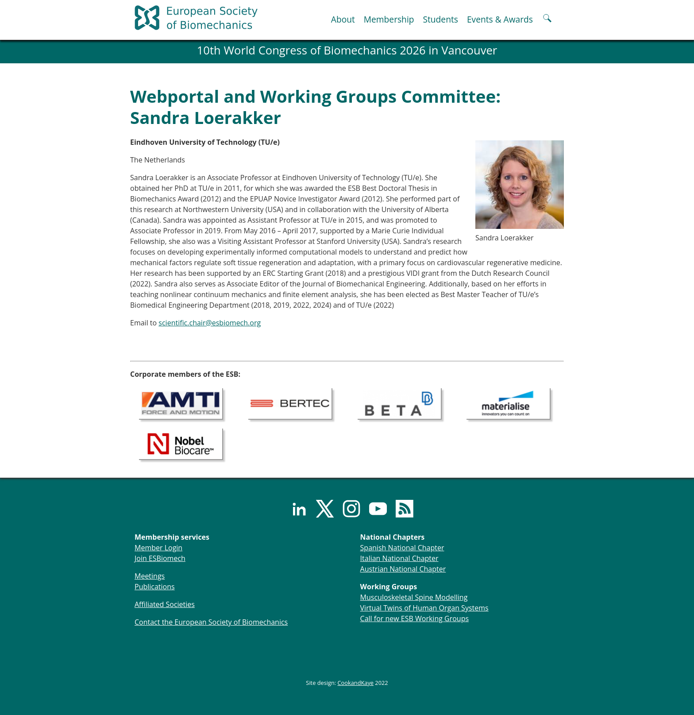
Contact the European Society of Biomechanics (211, 622)
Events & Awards (500, 19)
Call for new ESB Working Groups (414, 618)
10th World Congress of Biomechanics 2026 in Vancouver (347, 50)
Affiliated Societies (165, 604)
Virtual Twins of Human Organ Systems (424, 608)
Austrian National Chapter (403, 569)
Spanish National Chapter (402, 548)
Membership (389, 19)
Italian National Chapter (399, 558)
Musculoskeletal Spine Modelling (414, 597)
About (343, 19)
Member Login (158, 548)
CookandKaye (356, 683)
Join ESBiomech (160, 558)
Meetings (150, 576)
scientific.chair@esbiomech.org (209, 323)
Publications (155, 586)
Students (440, 19)
